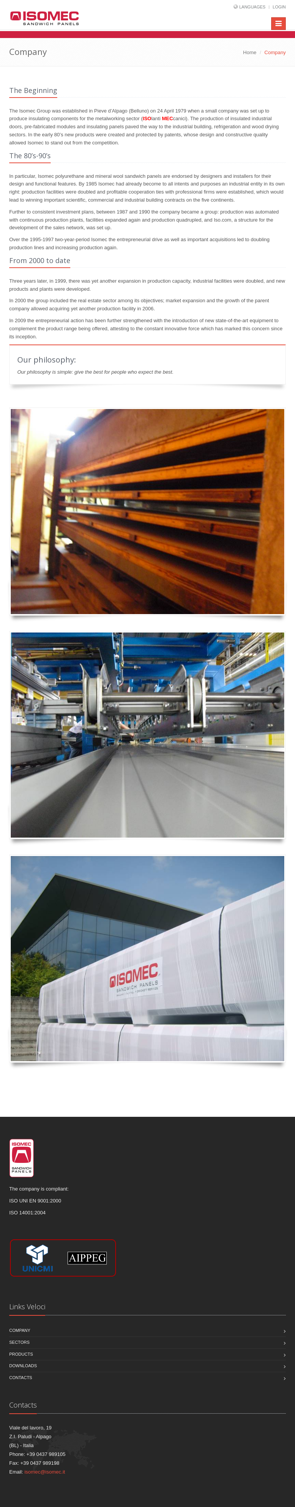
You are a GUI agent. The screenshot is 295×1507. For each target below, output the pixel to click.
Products (21, 1354)
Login (279, 7)
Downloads (23, 1365)
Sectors (19, 1342)
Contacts (20, 1377)
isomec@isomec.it (45, 1472)
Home (250, 52)
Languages (252, 7)
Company (19, 1330)
